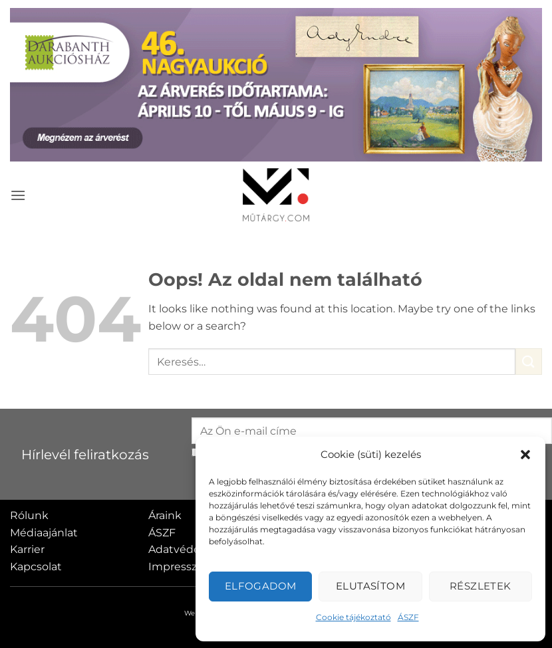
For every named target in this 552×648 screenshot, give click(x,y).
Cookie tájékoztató (353, 617)
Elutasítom (371, 586)
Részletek (480, 586)
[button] (525, 454)
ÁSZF (408, 617)
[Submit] (528, 361)
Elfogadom (261, 586)
